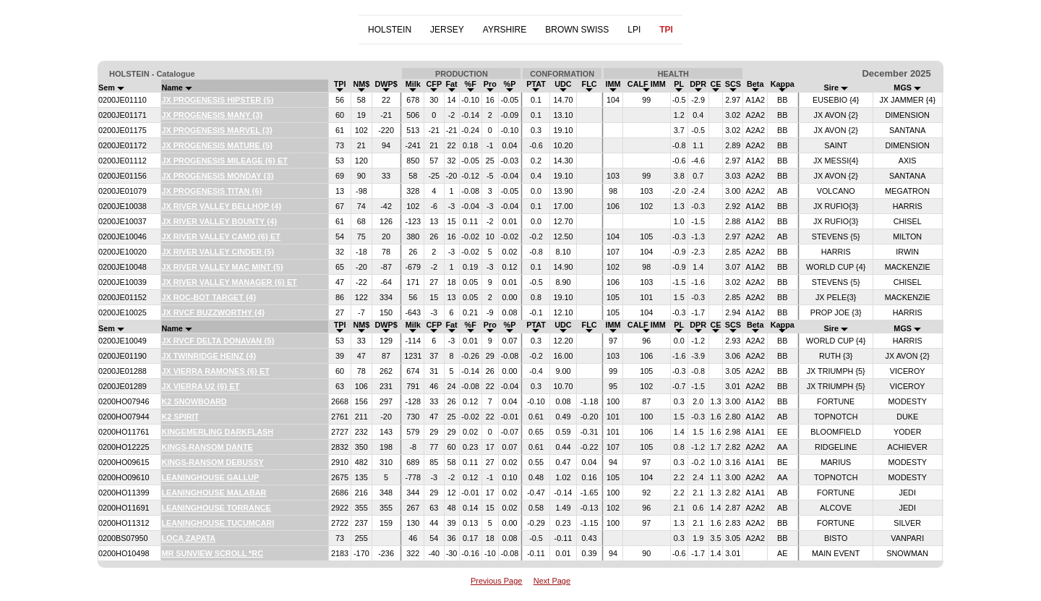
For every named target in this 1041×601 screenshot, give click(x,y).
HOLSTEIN (389, 30)
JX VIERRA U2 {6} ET (200, 386)
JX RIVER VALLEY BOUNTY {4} (219, 221)
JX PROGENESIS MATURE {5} (217, 145)
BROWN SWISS (577, 30)
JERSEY (447, 30)
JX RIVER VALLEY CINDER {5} (217, 251)
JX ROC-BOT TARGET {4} (208, 297)
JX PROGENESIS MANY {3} (211, 115)
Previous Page (497, 580)
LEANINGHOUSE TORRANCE (215, 507)
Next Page (552, 580)
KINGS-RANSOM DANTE (206, 447)
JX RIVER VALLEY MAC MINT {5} (222, 267)
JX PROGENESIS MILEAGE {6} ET (224, 160)
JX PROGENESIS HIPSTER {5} (217, 99)
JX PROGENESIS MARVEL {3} (217, 130)
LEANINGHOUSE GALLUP (210, 477)
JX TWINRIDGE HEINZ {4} (208, 355)
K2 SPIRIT (180, 416)
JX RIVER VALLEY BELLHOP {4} (221, 206)
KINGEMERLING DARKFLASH (217, 431)
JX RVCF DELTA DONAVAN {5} (217, 340)
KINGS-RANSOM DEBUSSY (212, 462)
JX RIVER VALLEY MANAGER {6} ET (228, 282)
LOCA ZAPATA (188, 538)
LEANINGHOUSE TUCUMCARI (217, 523)
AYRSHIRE (504, 30)
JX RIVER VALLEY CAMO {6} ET (220, 236)
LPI (634, 30)
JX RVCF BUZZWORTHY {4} (213, 312)
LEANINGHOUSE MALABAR (213, 492)
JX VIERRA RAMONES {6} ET (215, 371)
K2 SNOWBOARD (193, 401)
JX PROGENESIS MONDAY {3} (217, 175)
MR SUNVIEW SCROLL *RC (212, 553)
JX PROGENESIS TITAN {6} (211, 191)
